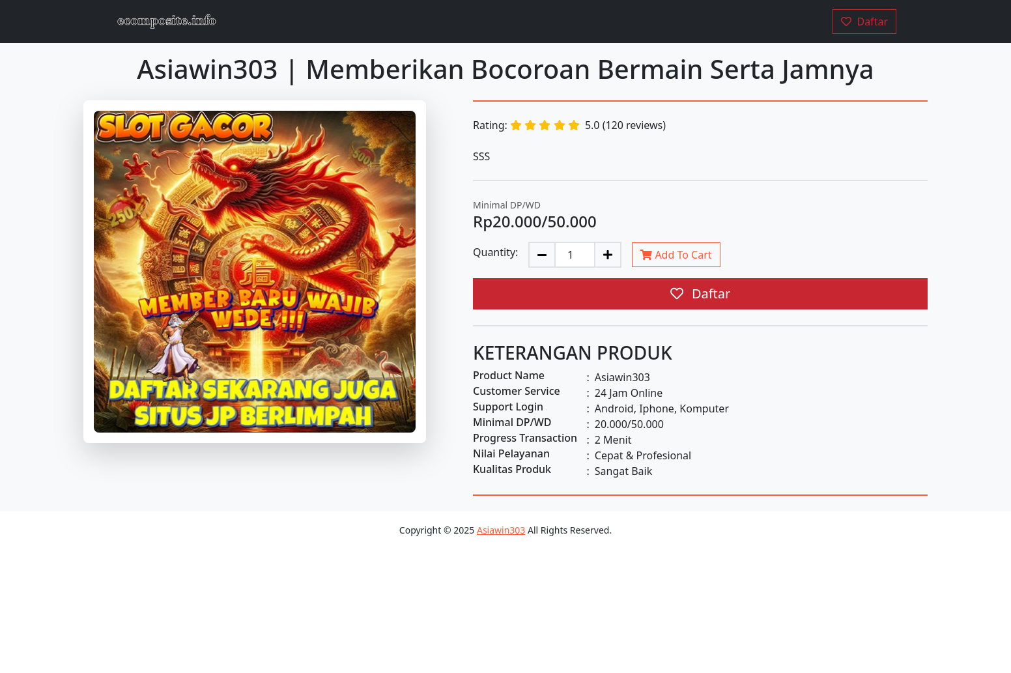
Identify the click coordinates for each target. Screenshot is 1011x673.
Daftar (700, 293)
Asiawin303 (501, 530)
